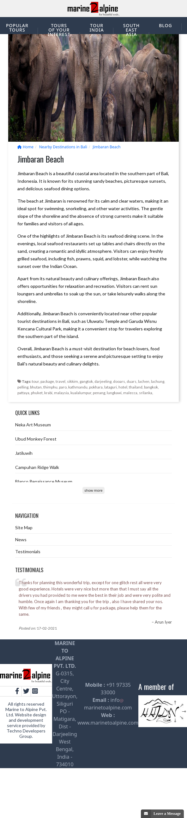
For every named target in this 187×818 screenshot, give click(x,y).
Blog (165, 25)
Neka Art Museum (33, 424)
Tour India (97, 27)
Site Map (24, 527)
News (21, 539)
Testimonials (27, 551)
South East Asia (131, 29)
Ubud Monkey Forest (36, 439)
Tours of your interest (59, 29)
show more (93, 490)
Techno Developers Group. (26, 733)
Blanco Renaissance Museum (43, 481)
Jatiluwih (24, 453)
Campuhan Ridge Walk (37, 467)
